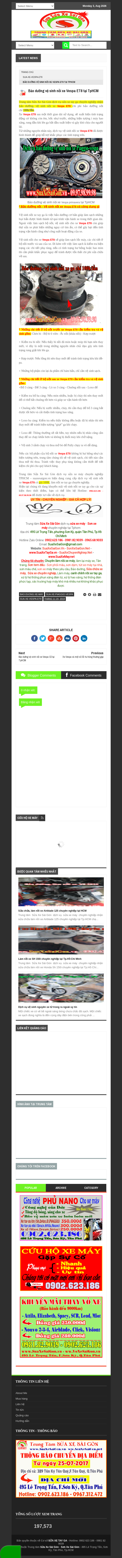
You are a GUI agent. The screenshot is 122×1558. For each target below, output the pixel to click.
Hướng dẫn (22, 1420)
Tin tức (20, 1409)
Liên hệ (20, 1404)
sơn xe (41, 569)
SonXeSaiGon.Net (78, 548)
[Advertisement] (61, 1063)
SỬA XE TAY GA (57, 1540)
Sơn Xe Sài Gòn (70, 1547)
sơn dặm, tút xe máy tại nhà (84, 565)
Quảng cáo (22, 1415)
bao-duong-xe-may (31, 594)
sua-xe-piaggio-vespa (59, 594)
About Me (21, 1393)
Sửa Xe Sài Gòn (49, 1547)
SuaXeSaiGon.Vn (53, 548)
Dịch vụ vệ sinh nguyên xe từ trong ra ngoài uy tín (47, 1007)
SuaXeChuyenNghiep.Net (75, 552)
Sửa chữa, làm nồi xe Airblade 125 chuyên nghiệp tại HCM (52, 910)
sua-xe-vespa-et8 (33, 77)
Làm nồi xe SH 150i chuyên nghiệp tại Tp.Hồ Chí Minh (50, 958)
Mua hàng (22, 1398)
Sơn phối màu (56, 565)
